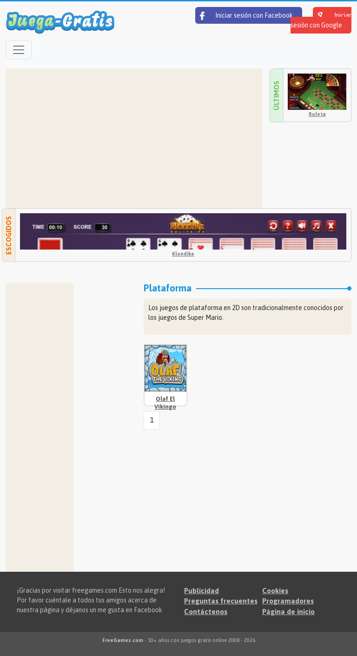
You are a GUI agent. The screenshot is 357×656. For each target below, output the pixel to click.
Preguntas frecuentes (221, 601)
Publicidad (201, 591)
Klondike (183, 254)
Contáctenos (205, 611)
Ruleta (317, 114)
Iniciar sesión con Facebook (246, 16)
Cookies (275, 591)
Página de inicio (288, 611)
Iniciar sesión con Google (321, 20)
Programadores (288, 601)
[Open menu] (19, 50)
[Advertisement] (134, 138)
